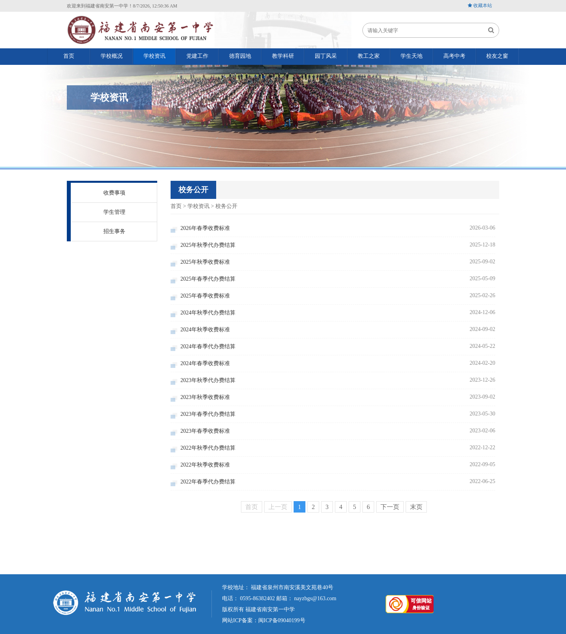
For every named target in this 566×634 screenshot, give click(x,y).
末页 (416, 507)
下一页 (389, 507)
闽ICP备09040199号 (281, 620)
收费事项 (114, 193)
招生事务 (114, 231)
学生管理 (114, 212)
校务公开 (226, 206)
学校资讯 (198, 206)
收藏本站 (482, 5)
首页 (176, 206)
